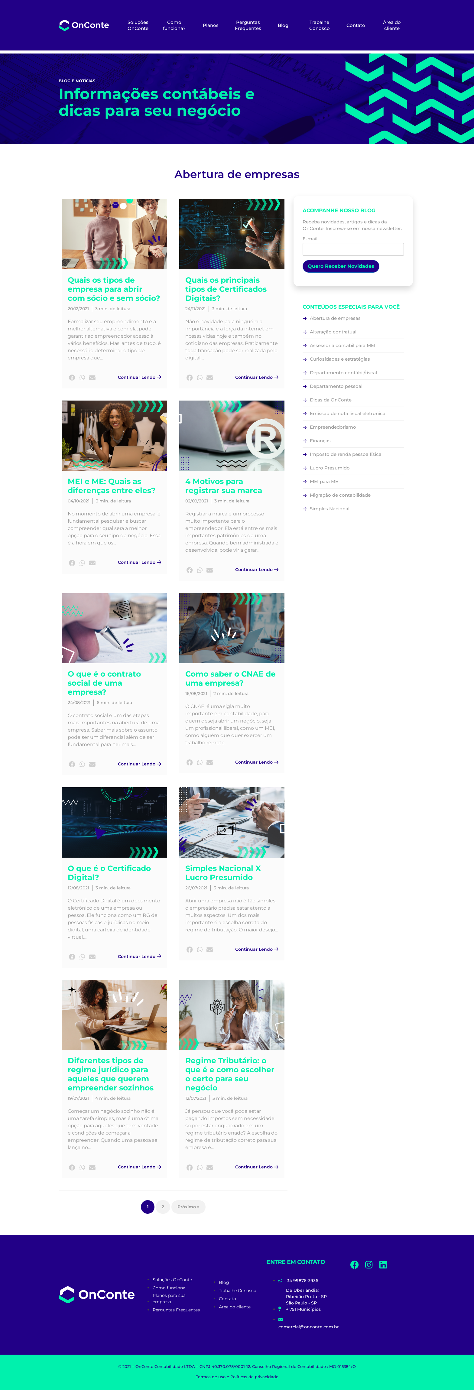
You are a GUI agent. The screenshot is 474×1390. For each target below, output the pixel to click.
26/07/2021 (196, 888)
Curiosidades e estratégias (340, 359)
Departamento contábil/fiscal (343, 372)
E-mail (353, 244)
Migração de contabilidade (340, 495)
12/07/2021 (195, 1098)
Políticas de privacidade (254, 1376)
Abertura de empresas (335, 318)
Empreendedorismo (333, 427)
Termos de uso (211, 1376)
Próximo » (188, 1207)
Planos (211, 25)
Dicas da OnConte (331, 400)
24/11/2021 (195, 308)
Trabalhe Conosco (319, 25)
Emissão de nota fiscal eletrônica (347, 413)
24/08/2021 (79, 702)
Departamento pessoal (336, 386)
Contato (355, 25)
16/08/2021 (196, 693)
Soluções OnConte (138, 25)
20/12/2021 (78, 308)
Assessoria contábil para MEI (342, 345)
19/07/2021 (78, 1098)
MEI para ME (324, 481)
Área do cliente (392, 25)
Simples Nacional (329, 509)
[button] (72, 378)
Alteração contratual (333, 332)
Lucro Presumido (330, 468)
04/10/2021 (78, 501)
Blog (283, 25)
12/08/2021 (78, 888)
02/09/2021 (196, 501)
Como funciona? (174, 25)
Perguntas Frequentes (248, 25)
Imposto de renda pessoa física (345, 454)
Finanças (320, 440)
